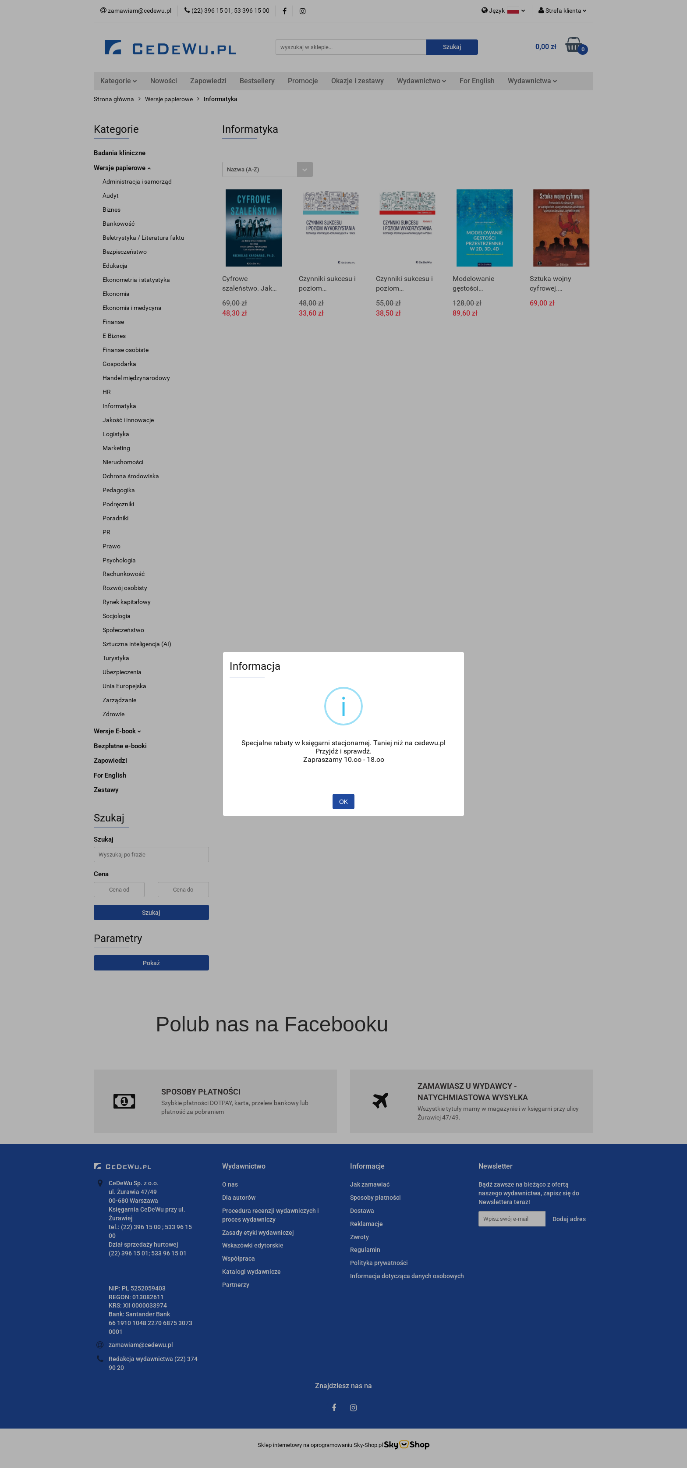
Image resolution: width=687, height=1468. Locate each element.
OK (343, 801)
